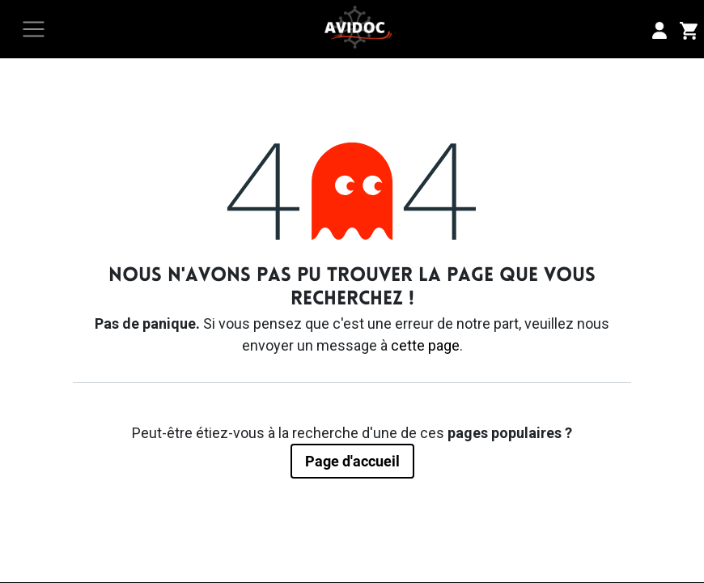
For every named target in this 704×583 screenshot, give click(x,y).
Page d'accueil (352, 461)
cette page (425, 345)
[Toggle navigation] (33, 29)
